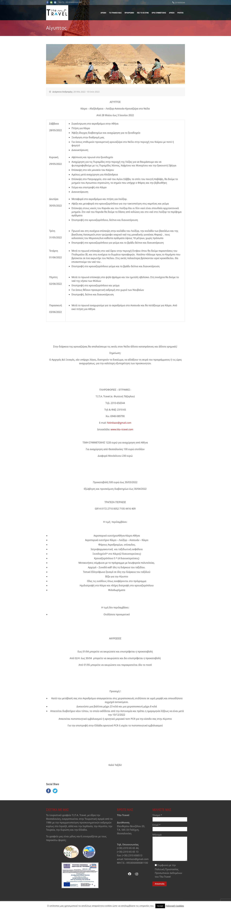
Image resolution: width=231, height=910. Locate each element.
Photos (180, 13)
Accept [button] (160, 906)
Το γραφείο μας (115, 13)
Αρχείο (171, 13)
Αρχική (103, 13)
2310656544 (180, 2)
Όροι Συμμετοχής (159, 13)
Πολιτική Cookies (175, 905)
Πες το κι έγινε (143, 13)
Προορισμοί (129, 13)
